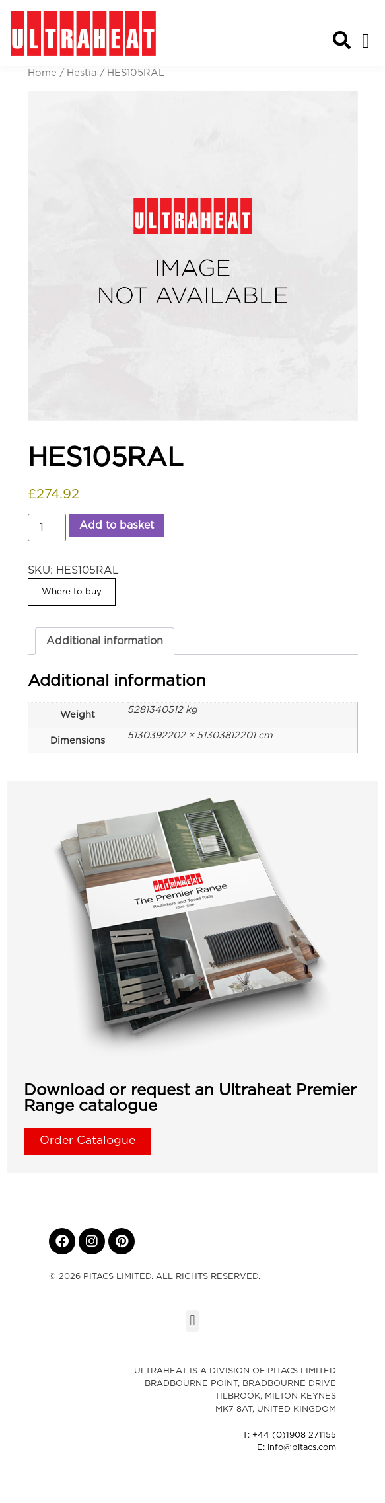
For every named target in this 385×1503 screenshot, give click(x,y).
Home (42, 73)
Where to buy (72, 591)
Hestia (82, 73)
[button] (365, 41)
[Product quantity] (47, 527)
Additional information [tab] (104, 641)
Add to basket (116, 525)
